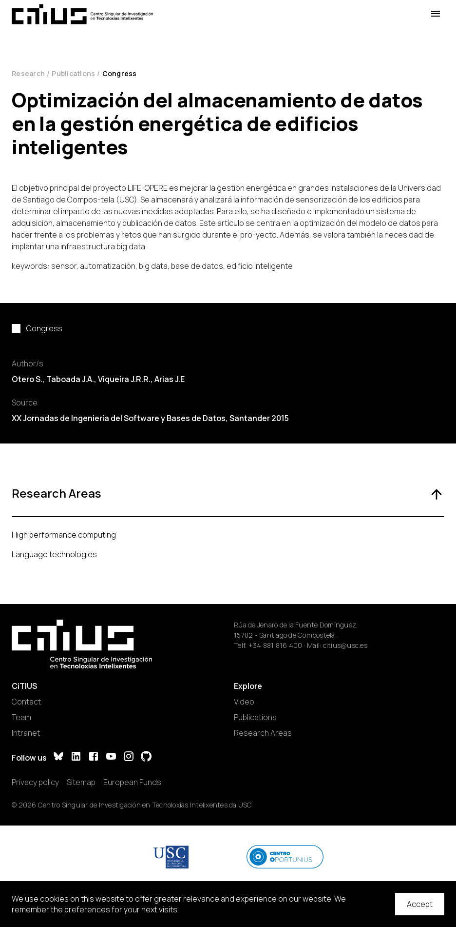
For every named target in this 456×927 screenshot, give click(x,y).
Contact (26, 701)
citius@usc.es (345, 645)
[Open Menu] (435, 14)
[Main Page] (82, 14)
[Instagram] (128, 757)
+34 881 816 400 (275, 645)
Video (244, 701)
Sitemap (81, 782)
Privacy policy (35, 782)
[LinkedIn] (76, 757)
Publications (73, 73)
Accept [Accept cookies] (420, 904)
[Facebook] (93, 757)
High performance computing (64, 534)
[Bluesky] (58, 757)
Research (28, 73)
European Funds (132, 782)
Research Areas (263, 732)
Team (21, 717)
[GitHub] (146, 757)
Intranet (26, 732)
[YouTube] (111, 757)
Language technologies (54, 554)
